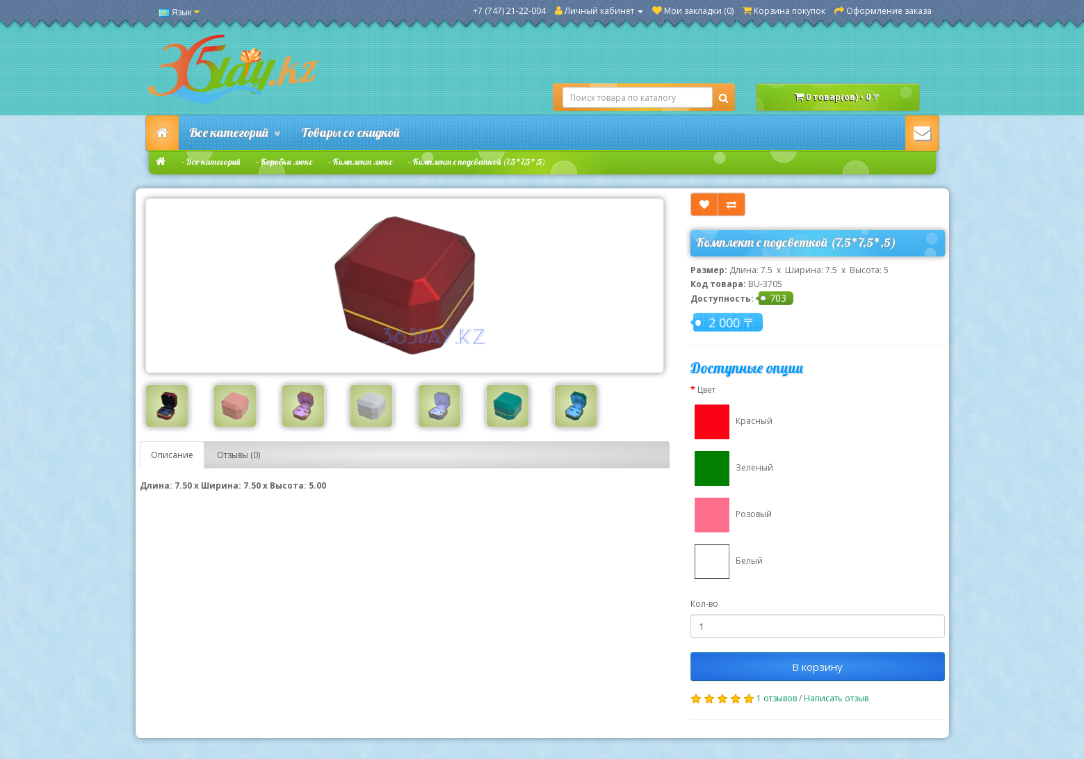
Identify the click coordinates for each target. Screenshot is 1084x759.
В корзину (817, 667)
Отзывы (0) (238, 455)
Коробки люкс (286, 161)
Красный (731, 421)
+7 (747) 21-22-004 (509, 11)
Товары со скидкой (350, 132)
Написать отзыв (836, 698)
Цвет (706, 389)
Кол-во (704, 604)
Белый (726, 561)
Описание (172, 455)
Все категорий (234, 132)
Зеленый (731, 468)
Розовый (731, 515)
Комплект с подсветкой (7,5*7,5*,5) (479, 161)
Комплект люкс (362, 161)
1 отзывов (777, 698)
